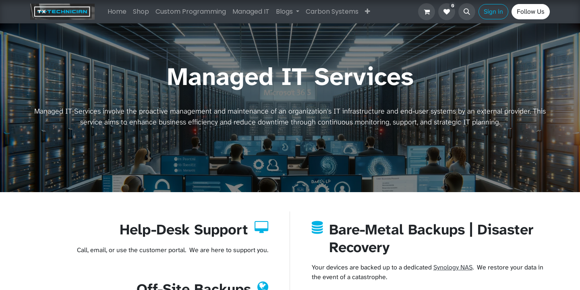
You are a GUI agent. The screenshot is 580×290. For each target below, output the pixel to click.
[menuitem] (117, 12)
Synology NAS (452, 267)
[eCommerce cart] (426, 11)
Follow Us (531, 11)
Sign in (493, 11)
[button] (466, 11)
